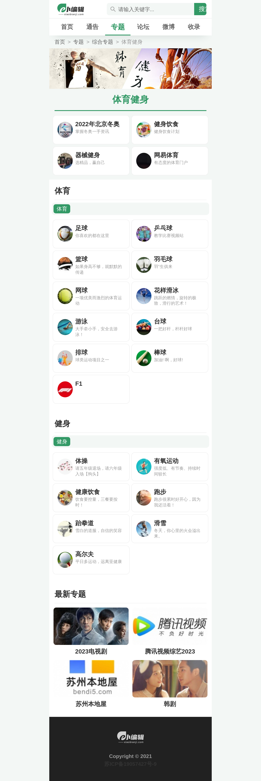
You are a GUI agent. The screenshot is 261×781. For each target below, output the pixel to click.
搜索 (205, 8)
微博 (168, 26)
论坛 (143, 26)
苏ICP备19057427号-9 (130, 764)
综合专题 (102, 42)
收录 (194, 26)
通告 (92, 26)
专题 (118, 27)
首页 (67, 26)
